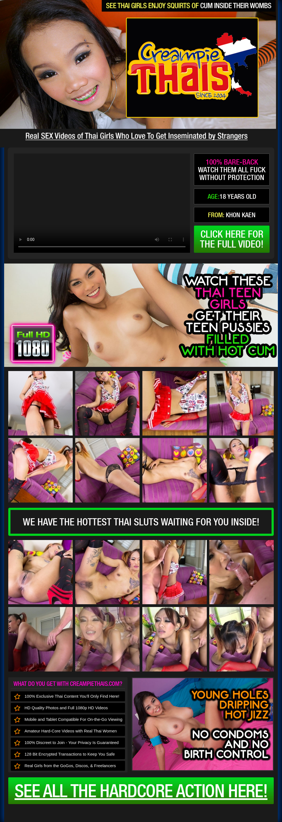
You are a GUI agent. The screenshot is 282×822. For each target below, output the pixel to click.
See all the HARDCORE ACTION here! (141, 790)
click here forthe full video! (232, 239)
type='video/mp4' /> (102, 203)
